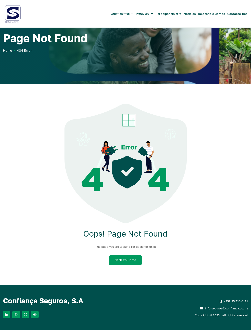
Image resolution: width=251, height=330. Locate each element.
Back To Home (125, 260)
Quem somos (120, 13)
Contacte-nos (237, 13)
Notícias (190, 13)
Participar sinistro (168, 13)
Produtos (142, 13)
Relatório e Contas (211, 13)
